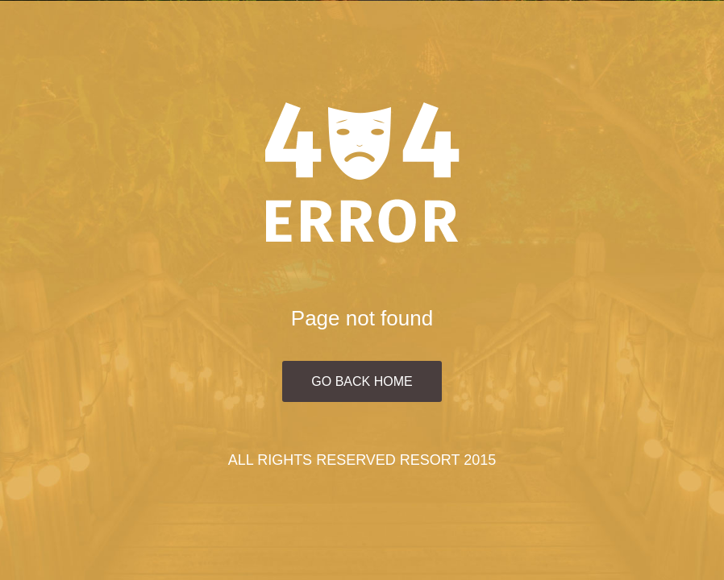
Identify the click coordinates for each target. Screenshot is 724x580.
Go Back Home (361, 381)
